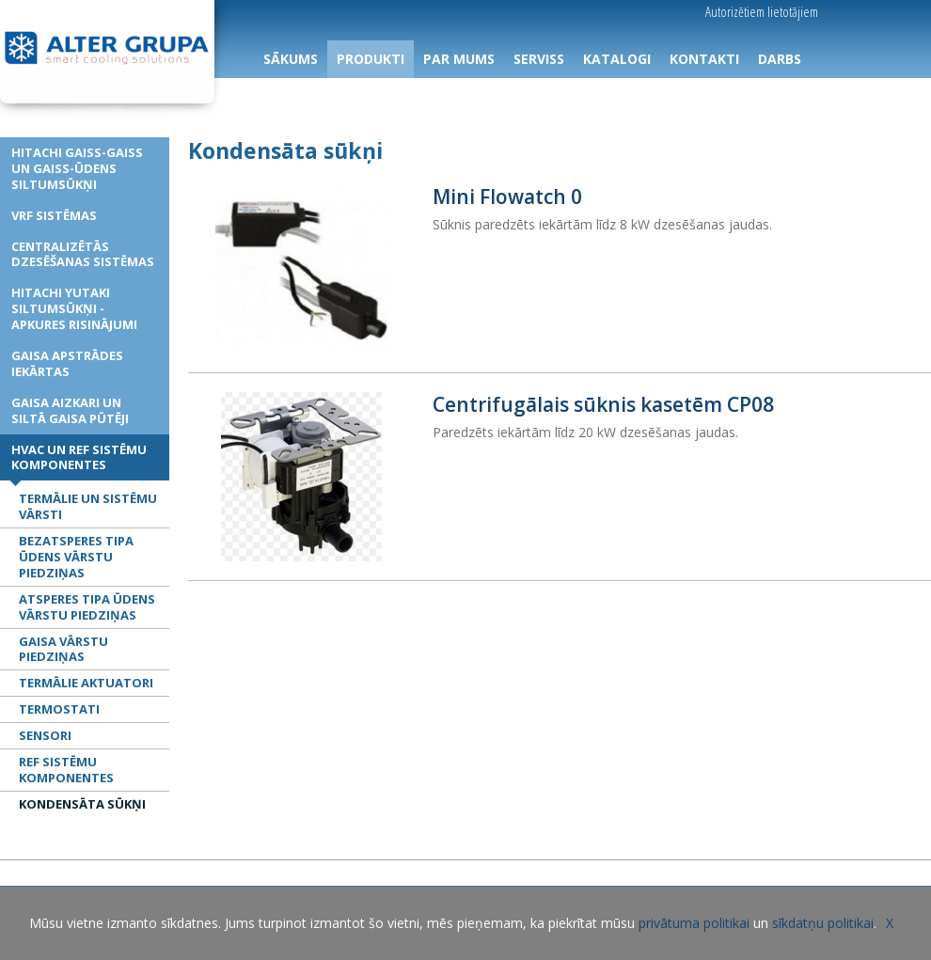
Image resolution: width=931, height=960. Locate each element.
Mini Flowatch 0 (507, 196)
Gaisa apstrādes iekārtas (67, 363)
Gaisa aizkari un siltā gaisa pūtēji (70, 410)
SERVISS (538, 59)
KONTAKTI (704, 59)
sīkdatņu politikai (823, 923)
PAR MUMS (459, 59)
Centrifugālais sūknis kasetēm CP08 (603, 404)
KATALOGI (617, 59)
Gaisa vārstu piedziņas (63, 649)
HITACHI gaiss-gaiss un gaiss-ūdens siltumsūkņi (77, 168)
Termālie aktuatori (86, 682)
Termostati (59, 708)
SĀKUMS (290, 59)
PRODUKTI (370, 59)
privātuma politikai (694, 923)
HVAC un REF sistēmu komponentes (79, 457)
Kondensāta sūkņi (82, 803)
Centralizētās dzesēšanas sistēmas (82, 254)
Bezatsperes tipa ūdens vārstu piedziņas (76, 556)
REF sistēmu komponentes (66, 769)
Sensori (45, 735)
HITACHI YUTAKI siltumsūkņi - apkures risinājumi (74, 308)
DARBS (779, 59)
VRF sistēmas (54, 215)
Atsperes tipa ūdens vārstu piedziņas (87, 606)
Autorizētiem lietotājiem (761, 11)
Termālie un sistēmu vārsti (88, 506)
